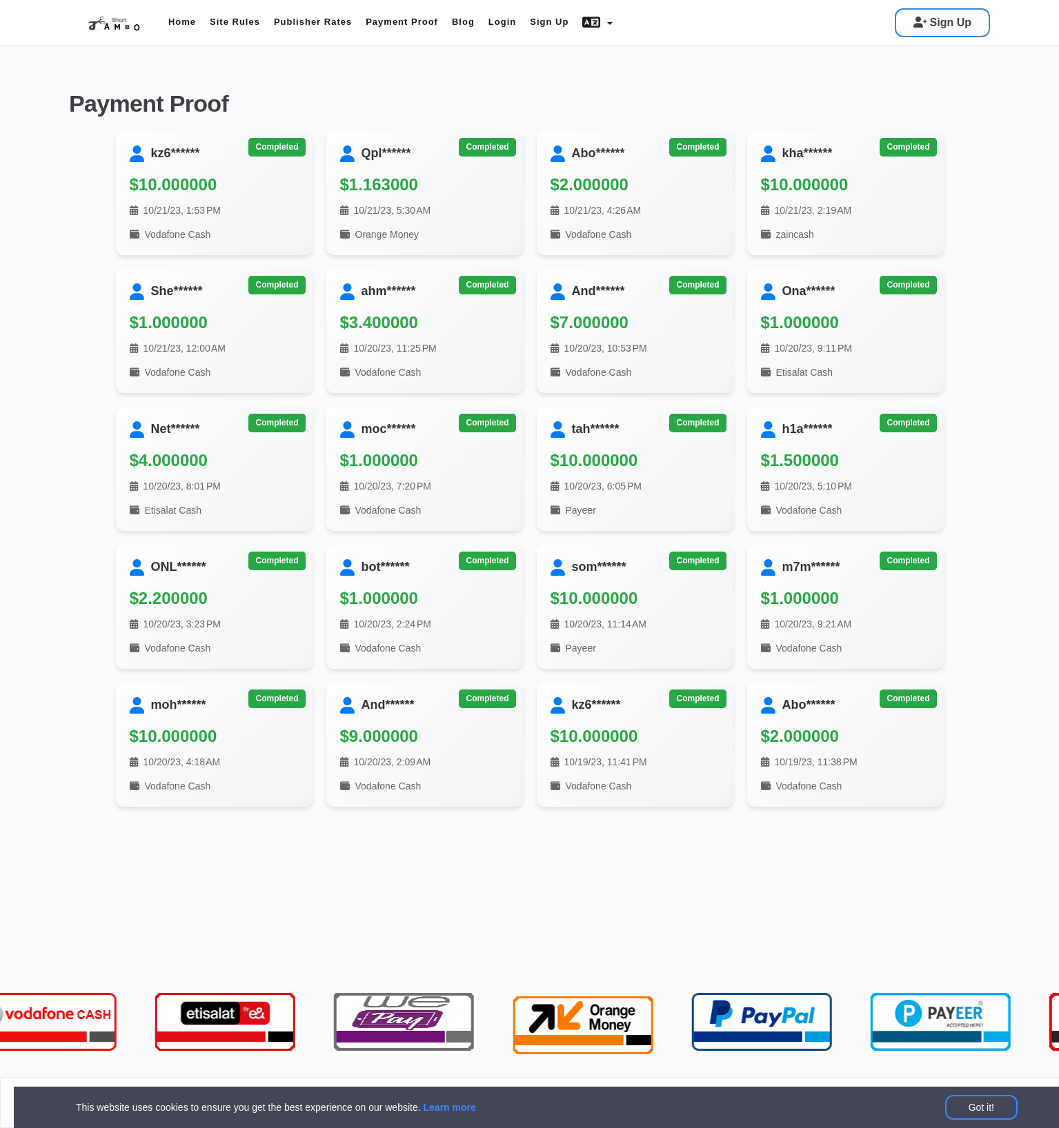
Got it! (981, 1107)
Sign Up (942, 22)
